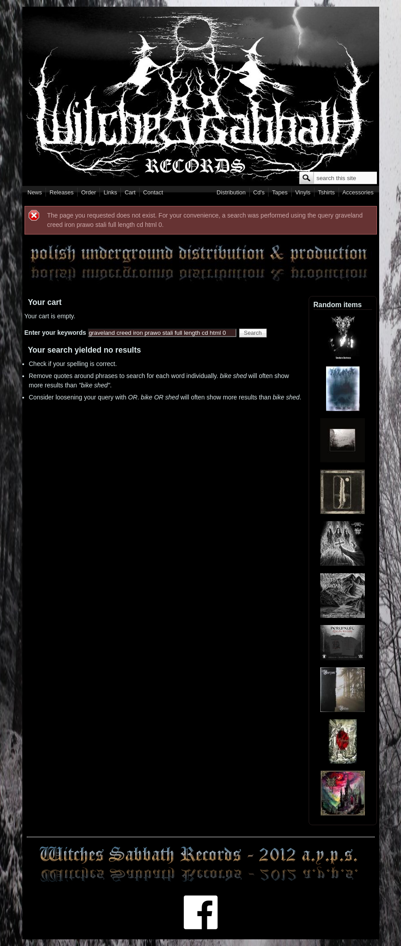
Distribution (231, 192)
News (35, 192)
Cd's (259, 192)
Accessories (357, 192)
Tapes (280, 192)
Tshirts (326, 192)
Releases (62, 192)
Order (88, 192)
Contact (153, 192)
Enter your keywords (56, 332)
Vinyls (302, 192)
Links (110, 192)
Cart (130, 192)
